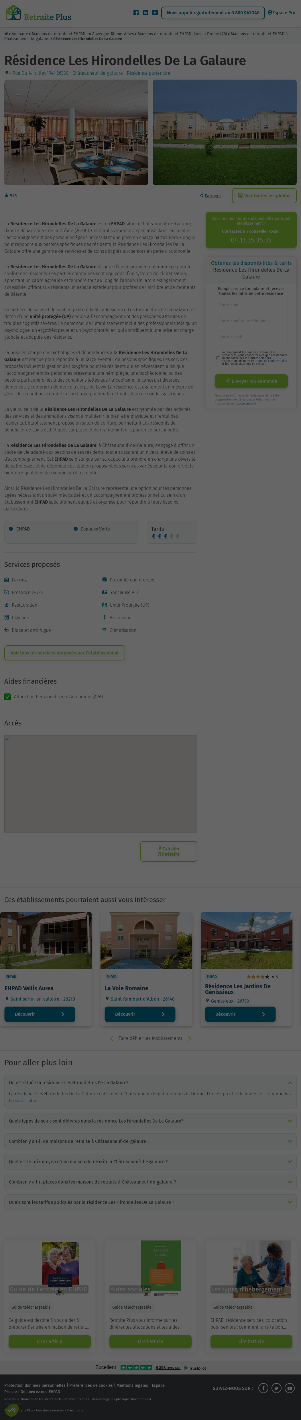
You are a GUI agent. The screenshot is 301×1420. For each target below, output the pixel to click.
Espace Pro (281, 12)
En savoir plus (23, 1100)
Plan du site (75, 1410)
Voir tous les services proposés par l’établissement (65, 653)
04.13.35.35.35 (251, 240)
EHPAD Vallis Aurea (33, 988)
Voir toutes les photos (264, 195)
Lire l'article (49, 1341)
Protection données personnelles (35, 1385)
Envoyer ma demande (251, 381)
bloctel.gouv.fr (246, 403)
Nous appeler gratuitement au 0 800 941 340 (213, 12)
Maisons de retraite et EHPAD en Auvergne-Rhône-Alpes (83, 33)
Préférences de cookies (91, 1385)
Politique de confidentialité (269, 361)
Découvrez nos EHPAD (40, 1391)
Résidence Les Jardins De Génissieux (242, 989)
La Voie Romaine (130, 988)
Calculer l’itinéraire (169, 851)
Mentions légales (132, 1385)
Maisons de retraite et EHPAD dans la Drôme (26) (182, 33)
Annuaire (20, 33)
